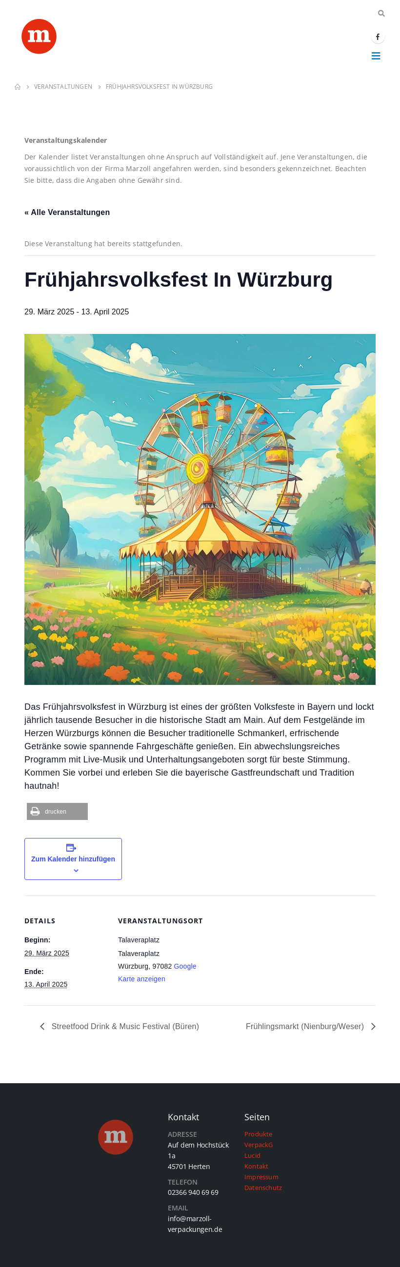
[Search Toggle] (381, 13)
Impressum (261, 1177)
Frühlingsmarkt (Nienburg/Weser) (306, 1026)
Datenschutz (263, 1188)
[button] (57, 811)
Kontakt (256, 1166)
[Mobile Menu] (376, 55)
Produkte (258, 1134)
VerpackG (258, 1145)
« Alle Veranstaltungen (67, 212)
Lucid (252, 1155)
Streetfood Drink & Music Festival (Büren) (124, 1026)
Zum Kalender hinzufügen (73, 859)
